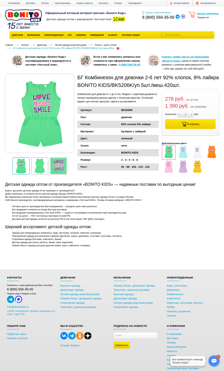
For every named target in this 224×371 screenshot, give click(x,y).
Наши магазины (62, 3)
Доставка (30, 3)
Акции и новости (85, 3)
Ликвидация (97, 35)
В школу (112, 35)
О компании (14, 3)
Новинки (81, 35)
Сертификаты (135, 3)
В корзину (190, 124)
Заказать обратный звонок (156, 12)
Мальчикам (33, 35)
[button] (21, 166)
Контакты (103, 3)
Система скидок (131, 35)
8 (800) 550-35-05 (20, 289)
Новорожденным (53, 35)
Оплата (45, 3)
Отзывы (118, 3)
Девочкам (17, 35)
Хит (70, 35)
